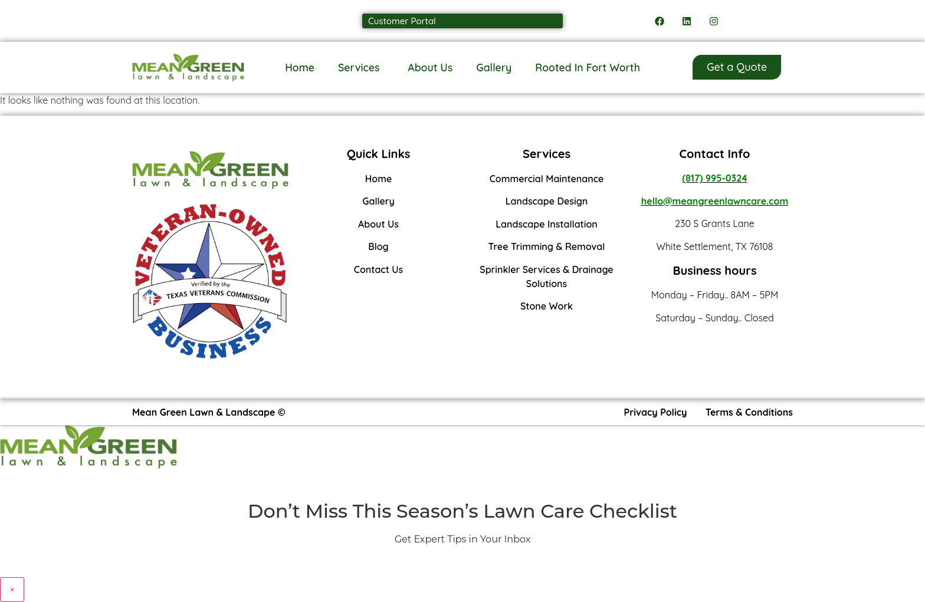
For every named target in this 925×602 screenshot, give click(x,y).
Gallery (493, 67)
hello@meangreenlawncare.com (714, 201)
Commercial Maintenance (547, 179)
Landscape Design (547, 201)
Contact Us (379, 269)
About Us (430, 67)
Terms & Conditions (749, 412)
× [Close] (12, 590)
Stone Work (546, 306)
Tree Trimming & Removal (546, 246)
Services (361, 67)
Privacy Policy (655, 412)
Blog (378, 246)
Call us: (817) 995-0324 (188, 21)
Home (299, 67)
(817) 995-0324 (714, 178)
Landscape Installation (547, 224)
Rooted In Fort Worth (587, 67)
